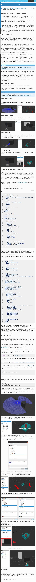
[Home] (1, 8)
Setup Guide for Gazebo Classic (20, 8)
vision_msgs (4, 68)
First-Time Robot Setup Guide (8, 8)
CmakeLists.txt (31, 365)
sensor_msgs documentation (26, 95)
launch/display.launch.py (17, 349)
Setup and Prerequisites (22, 182)
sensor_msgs (23, 67)
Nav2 (19, 4)
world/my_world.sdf (5, 347)
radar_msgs (28, 67)
